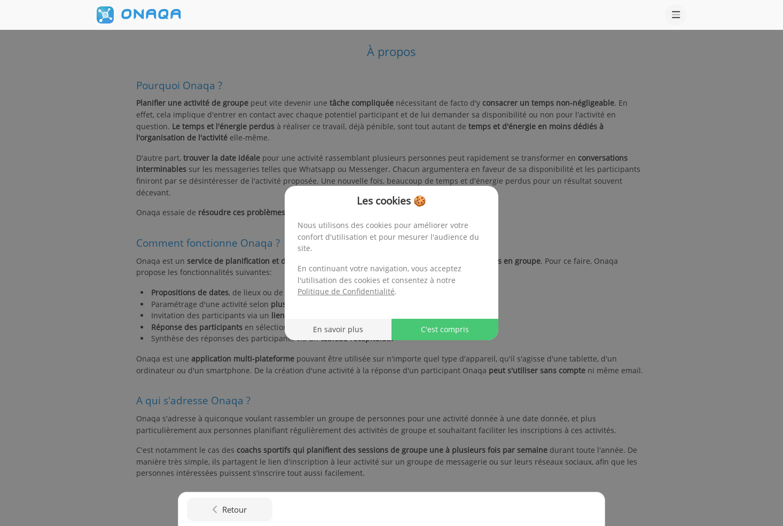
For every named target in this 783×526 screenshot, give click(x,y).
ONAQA (151, 14)
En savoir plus (338, 329)
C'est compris (445, 329)
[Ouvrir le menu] (675, 15)
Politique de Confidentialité (346, 291)
